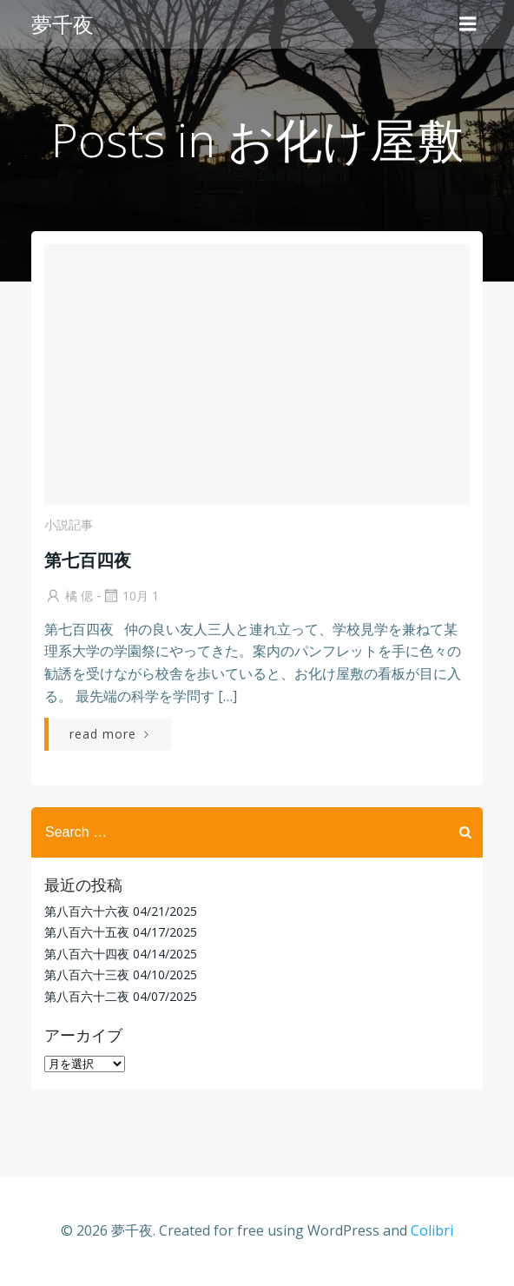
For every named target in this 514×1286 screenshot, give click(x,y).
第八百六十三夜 (86, 974)
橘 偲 (68, 595)
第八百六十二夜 (86, 996)
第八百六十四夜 (86, 953)
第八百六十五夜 (86, 932)
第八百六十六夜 (86, 911)
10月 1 (130, 595)
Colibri (432, 1230)
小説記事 (68, 524)
